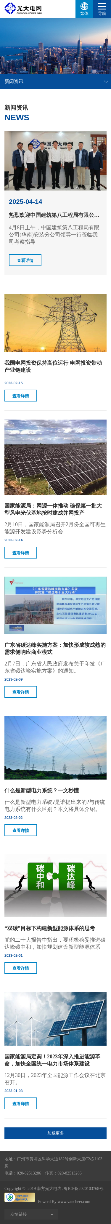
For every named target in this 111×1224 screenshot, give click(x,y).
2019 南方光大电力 (45, 1188)
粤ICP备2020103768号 (83, 1188)
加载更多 (55, 1133)
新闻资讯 (13, 81)
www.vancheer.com (74, 1201)
